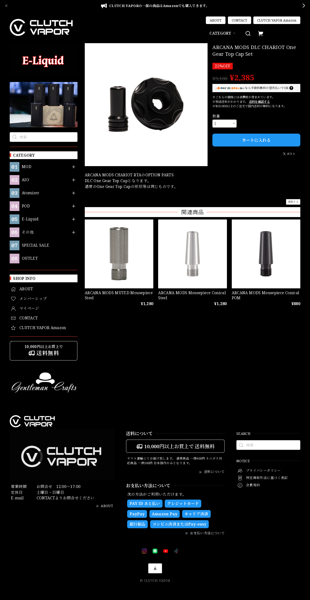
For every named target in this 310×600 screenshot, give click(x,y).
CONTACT (239, 20)
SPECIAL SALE (35, 245)
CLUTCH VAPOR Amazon (276, 20)
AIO (25, 180)
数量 (216, 116)
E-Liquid (30, 219)
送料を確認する (259, 102)
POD (26, 206)
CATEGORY (223, 33)
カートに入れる (256, 140)
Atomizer (30, 193)
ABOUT (216, 20)
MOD (26, 166)
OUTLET (30, 258)
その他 (28, 232)
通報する (293, 201)
